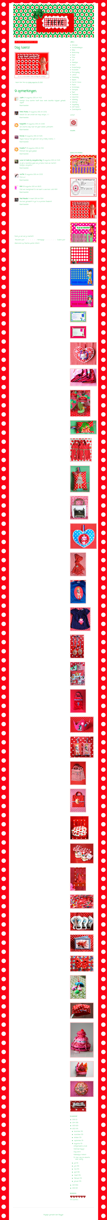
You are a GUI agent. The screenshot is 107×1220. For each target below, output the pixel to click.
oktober (76, 1138)
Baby (73, 50)
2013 (74, 1126)
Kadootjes (75, 62)
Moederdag (75, 77)
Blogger (61, 1215)
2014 (74, 1123)
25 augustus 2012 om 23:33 (34, 174)
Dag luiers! (77, 1152)
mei (75, 1169)
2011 (73, 1185)
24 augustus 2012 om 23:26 (36, 124)
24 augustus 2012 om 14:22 (33, 98)
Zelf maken (76, 107)
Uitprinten (75, 97)
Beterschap (75, 53)
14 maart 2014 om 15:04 (35, 199)
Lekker (74, 75)
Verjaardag (75, 105)
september (78, 1141)
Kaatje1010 (23, 124)
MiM (21, 186)
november (77, 1135)
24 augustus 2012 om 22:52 (38, 112)
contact (72, 115)
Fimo (73, 57)
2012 (74, 1129)
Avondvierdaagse (77, 48)
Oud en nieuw (76, 82)
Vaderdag (75, 100)
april (75, 1172)
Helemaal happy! (79, 1149)
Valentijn (75, 102)
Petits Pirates (24, 112)
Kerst (73, 65)
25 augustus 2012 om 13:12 (35, 148)
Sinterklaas (75, 87)
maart (76, 1175)
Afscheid (74, 45)
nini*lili (22, 174)
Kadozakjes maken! (80, 1155)
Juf (73, 60)
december (77, 1131)
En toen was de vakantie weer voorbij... (82, 1158)
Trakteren (75, 95)
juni (75, 1166)
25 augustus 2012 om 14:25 (51, 160)
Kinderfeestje (76, 67)
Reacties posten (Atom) (31, 243)
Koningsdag (75, 72)
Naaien (74, 80)
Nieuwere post (19, 240)
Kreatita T (23, 148)
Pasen (74, 85)
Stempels (75, 90)
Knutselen (75, 70)
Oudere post (61, 240)
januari (76, 1181)
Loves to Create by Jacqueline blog (31, 160)
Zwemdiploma (76, 109)
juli (75, 1163)
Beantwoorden (24, 106)
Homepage (40, 240)
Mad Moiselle (24, 199)
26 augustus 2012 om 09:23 (32, 186)
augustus (77, 1144)
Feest (73, 55)
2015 (74, 1120)
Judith (22, 98)
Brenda (22, 136)
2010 (74, 1188)
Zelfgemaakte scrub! (80, 1146)
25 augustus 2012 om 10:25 (33, 136)
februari (77, 1178)
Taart (73, 92)
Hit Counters (74, 1200)
